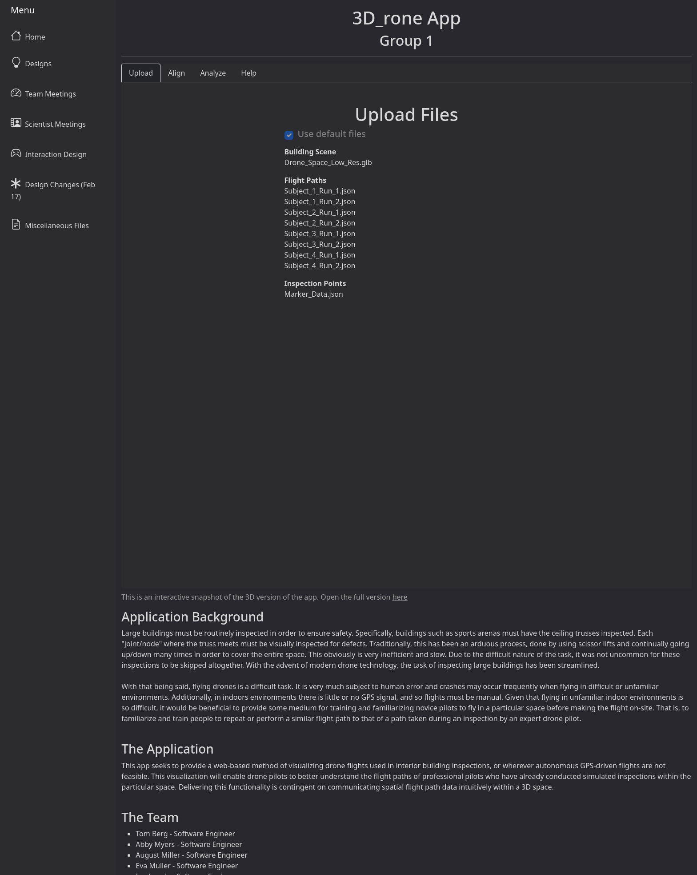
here (400, 597)
